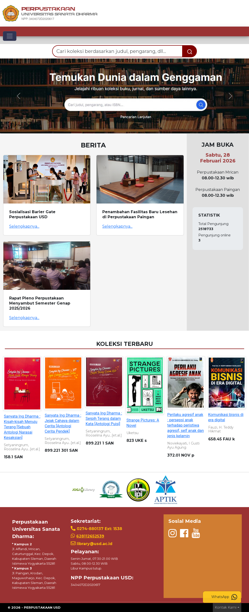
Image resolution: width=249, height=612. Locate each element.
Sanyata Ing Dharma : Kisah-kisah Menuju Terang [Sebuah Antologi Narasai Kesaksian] (22, 427)
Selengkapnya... (24, 226)
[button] (18, 95)
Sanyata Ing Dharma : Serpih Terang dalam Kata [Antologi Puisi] (104, 418)
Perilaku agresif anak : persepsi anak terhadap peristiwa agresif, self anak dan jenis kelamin (185, 425)
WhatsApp (224, 597)
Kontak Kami (225, 607)
